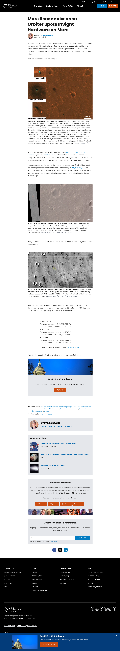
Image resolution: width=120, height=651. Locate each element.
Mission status (54, 409)
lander (69, 152)
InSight (69, 407)
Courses (35, 587)
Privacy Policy (53, 541)
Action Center (65, 572)
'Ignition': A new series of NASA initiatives (58, 443)
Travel (90, 583)
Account (98, 2)
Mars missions (82, 407)
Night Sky (7, 579)
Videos (34, 583)
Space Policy (8, 583)
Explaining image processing (57, 407)
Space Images (37, 579)
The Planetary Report (39, 590)
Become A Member (67, 579)
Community (87, 2)
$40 (78, 504)
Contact (63, 583)
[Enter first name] (37, 538)
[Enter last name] (52, 538)
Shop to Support (94, 579)
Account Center (9, 625)
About (80, 6)
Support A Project (94, 576)
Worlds (46, 411)
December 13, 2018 (73, 347)
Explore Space (53, 6)
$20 (66, 504)
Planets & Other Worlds (12, 572)
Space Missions (9, 576)
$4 (41, 504)
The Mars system (37, 411)
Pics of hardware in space (69, 409)
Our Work (38, 6)
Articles (49, 414)
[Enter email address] (67, 538)
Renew (106, 2)
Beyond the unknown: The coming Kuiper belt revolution (65, 454)
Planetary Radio (38, 576)
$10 (53, 504)
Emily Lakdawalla (51, 422)
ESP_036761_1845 (79, 168)
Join (102, 6)
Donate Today (49, 645)
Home (43, 414)
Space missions (84, 409)
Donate (112, 6)
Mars (74, 407)
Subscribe (82, 538)
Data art (43, 407)
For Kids (6, 587)
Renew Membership (95, 572)
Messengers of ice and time (53, 465)
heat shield (48, 155)
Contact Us (21, 625)
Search (114, 2)
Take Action (68, 6)
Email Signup (64, 576)
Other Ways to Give (95, 587)
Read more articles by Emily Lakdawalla (57, 426)
